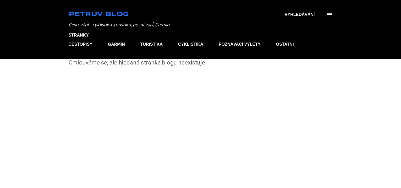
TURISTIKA (151, 44)
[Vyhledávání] (300, 14)
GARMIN (116, 44)
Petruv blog (99, 14)
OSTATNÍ (285, 44)
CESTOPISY (80, 44)
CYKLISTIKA (190, 44)
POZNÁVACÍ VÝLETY (240, 44)
